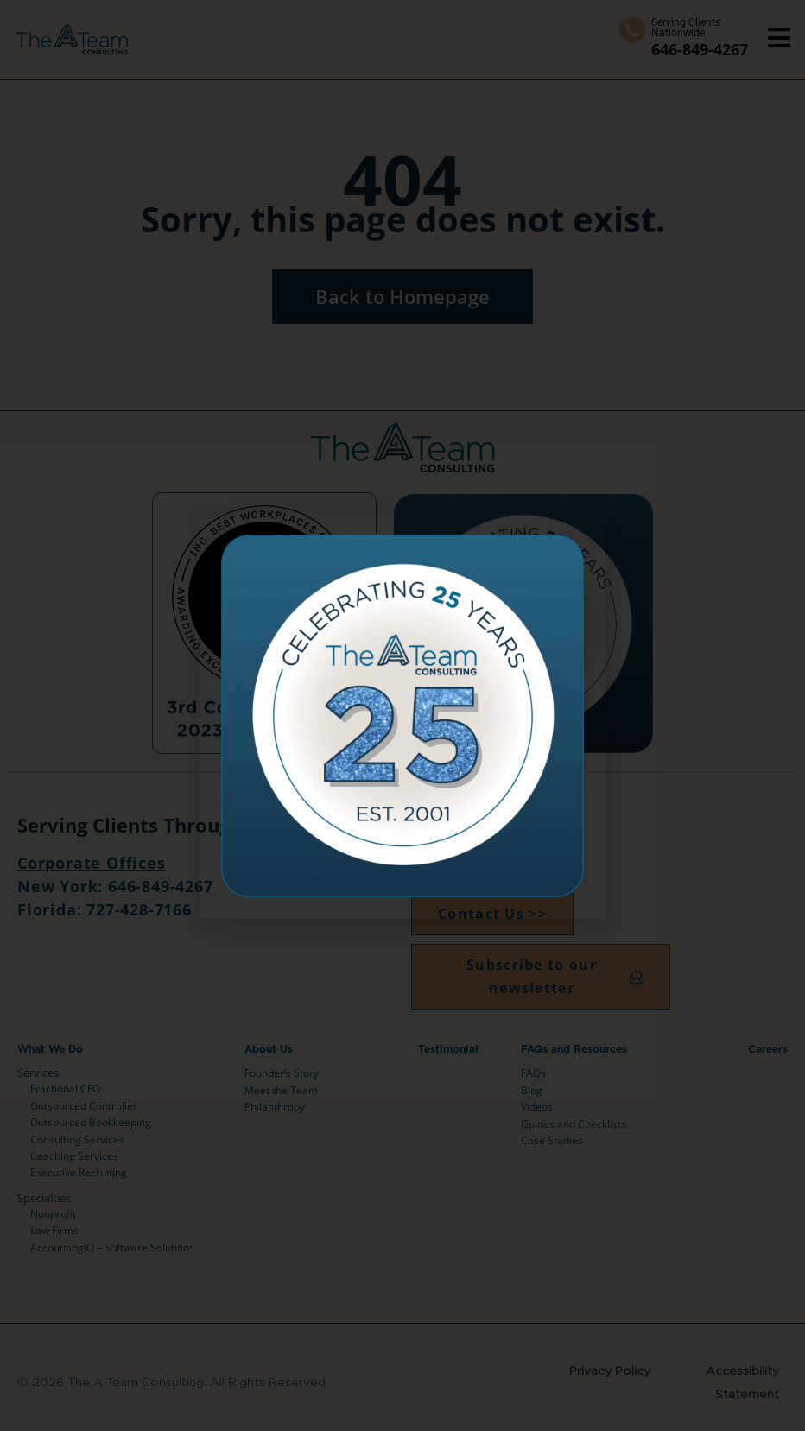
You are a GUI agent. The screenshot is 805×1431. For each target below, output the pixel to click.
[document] (402, 715)
